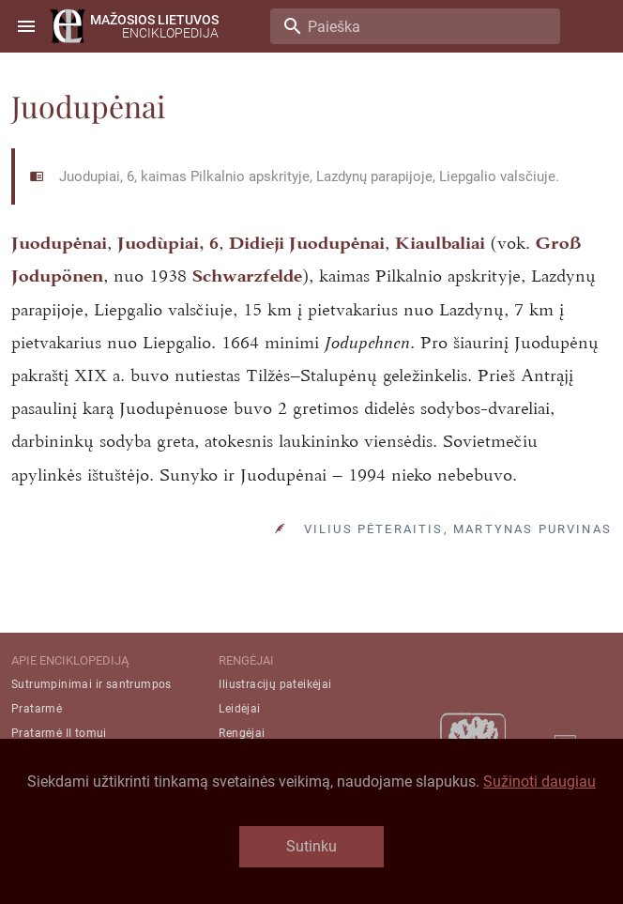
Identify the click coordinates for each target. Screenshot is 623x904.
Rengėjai (242, 733)
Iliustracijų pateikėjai (275, 684)
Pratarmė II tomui (59, 733)
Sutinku (311, 846)
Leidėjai (239, 708)
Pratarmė (36, 708)
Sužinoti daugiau (539, 781)
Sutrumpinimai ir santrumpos (91, 684)
